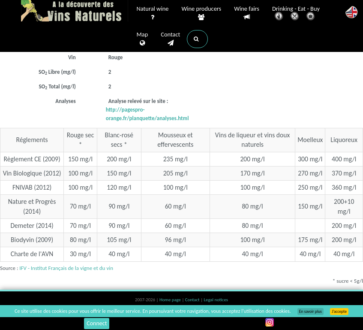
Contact (170, 39)
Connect (97, 323)
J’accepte (339, 311)
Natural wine (153, 13)
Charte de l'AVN (32, 254)
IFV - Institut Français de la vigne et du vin (66, 268)
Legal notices (216, 300)
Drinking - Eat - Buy (296, 14)
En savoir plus (310, 311)
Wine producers (201, 13)
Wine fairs (246, 13)
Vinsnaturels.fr (74, 11)
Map (142, 39)
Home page (170, 300)
